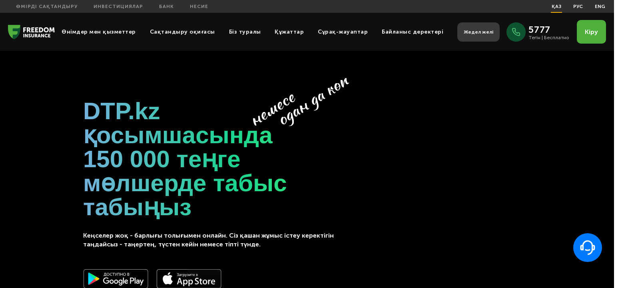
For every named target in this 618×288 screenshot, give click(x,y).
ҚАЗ (556, 6)
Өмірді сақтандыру (47, 6)
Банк (166, 6)
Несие (199, 6)
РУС (578, 6)
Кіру (591, 32)
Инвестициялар (118, 6)
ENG (600, 6)
